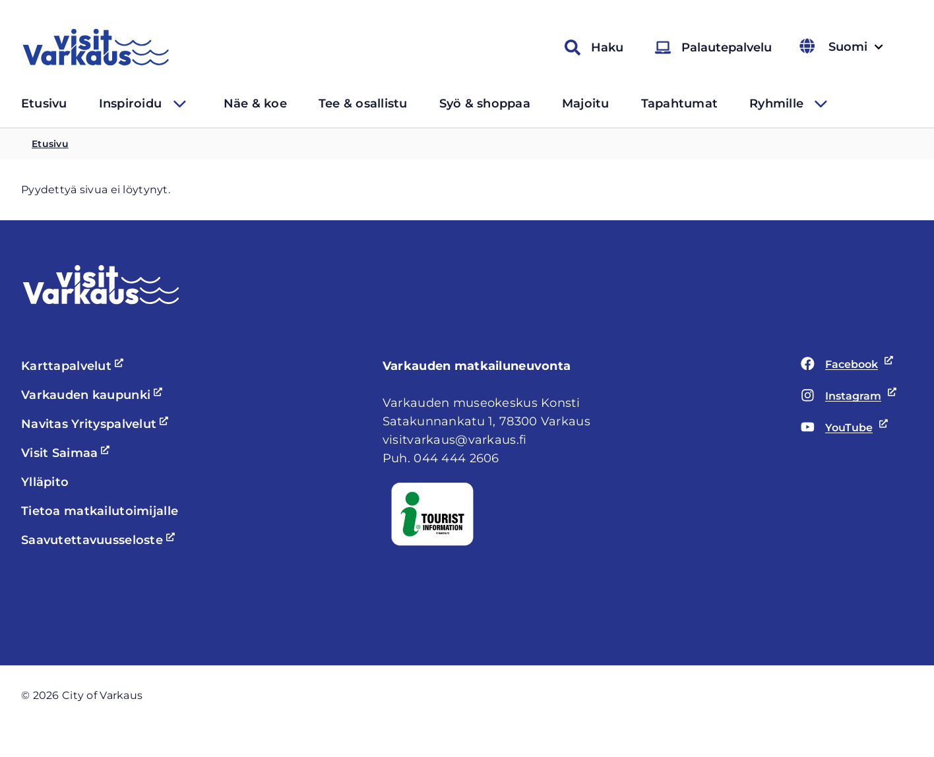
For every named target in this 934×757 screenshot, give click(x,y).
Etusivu (44, 103)
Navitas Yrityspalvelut (96, 424)
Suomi (855, 47)
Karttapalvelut (74, 366)
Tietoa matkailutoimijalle (99, 511)
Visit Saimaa (67, 453)
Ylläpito (45, 482)
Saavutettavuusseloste (100, 540)
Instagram (846, 396)
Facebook (845, 365)
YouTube (844, 428)
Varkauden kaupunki (93, 395)
